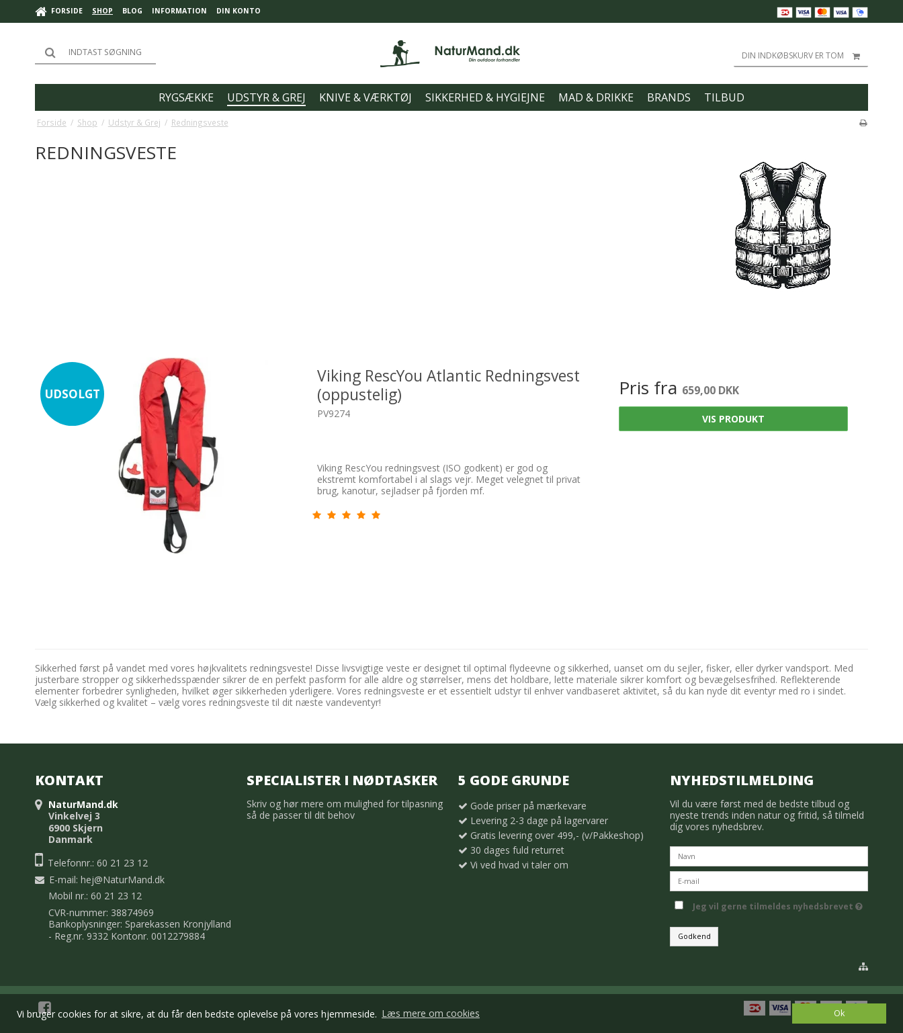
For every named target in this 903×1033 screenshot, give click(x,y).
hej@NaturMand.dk (123, 879)
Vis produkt (733, 418)
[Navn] (769, 855)
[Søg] (95, 52)
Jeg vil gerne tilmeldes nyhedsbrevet (780, 904)
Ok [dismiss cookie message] (839, 1013)
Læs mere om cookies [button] (431, 1013)
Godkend (694, 936)
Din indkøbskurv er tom (805, 56)
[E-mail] (769, 880)
